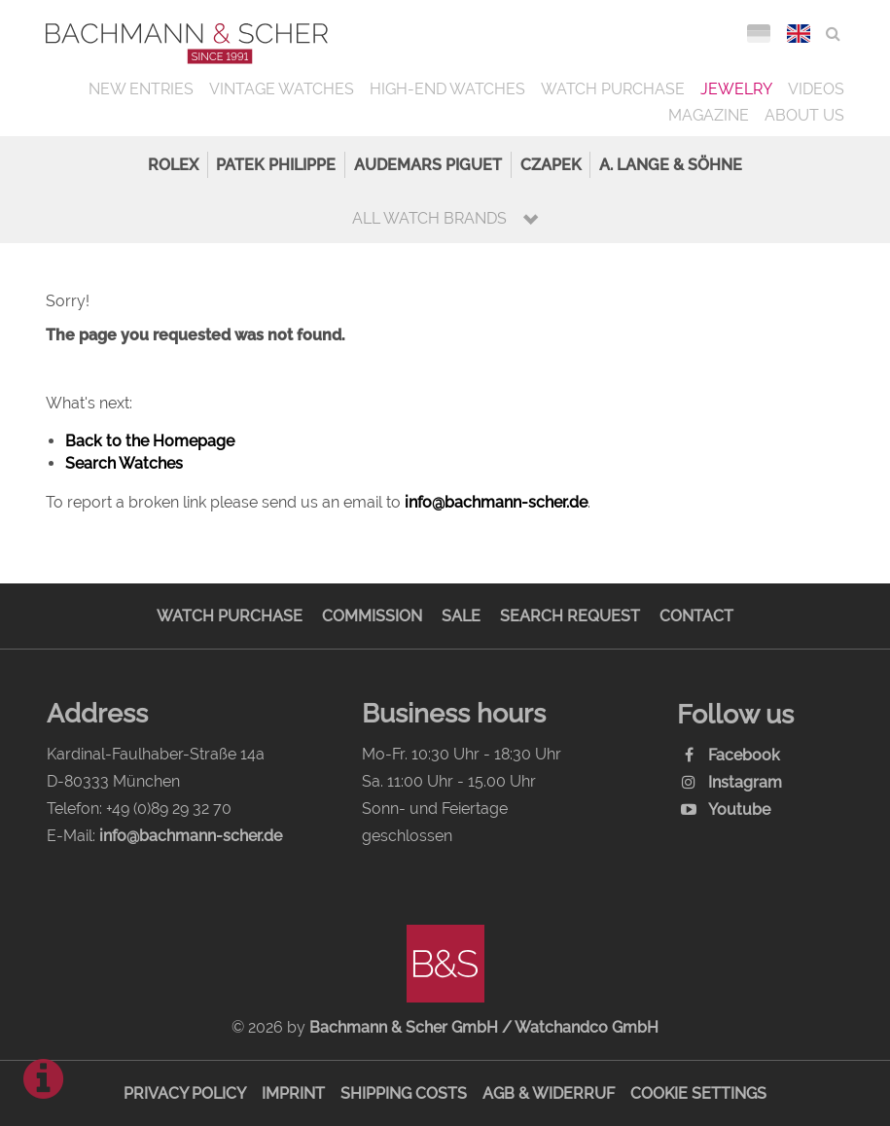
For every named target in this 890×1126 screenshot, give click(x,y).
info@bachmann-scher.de (496, 502)
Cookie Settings (698, 1093)
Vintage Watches (281, 89)
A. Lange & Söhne (670, 165)
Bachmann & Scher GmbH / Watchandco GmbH (484, 1027)
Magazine (708, 115)
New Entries (141, 89)
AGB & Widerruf (548, 1093)
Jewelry (736, 89)
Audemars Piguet (428, 165)
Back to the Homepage (149, 441)
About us (804, 115)
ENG (798, 33)
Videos (816, 89)
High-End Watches (447, 89)
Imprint (293, 1093)
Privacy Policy (185, 1093)
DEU (758, 33)
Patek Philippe (276, 165)
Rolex (173, 165)
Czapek (551, 165)
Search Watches (124, 463)
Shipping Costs (403, 1093)
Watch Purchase (613, 89)
